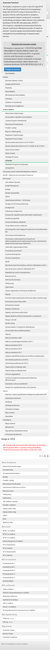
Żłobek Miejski (8, 581)
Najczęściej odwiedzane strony (16, 431)
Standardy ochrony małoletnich (16, 384)
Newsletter (9, 416)
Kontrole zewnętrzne (12, 258)
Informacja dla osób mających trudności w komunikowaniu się (26, 230)
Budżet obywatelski (12, 193)
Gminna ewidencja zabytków (15, 222)
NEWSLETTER (8, 522)
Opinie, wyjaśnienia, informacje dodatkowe (20, 291)
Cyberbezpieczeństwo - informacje (17, 200)
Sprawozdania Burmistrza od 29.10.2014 (19, 142)
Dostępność (9, 208)
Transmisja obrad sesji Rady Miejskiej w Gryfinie (20, 172)
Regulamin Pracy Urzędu (13, 139)
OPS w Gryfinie (8, 603)
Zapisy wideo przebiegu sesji (15, 370)
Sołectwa (8, 99)
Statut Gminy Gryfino (12, 150)
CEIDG (7, 197)
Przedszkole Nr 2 (9, 567)
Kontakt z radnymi (9, 505)
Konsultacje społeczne (13, 251)
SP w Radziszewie (9, 552)
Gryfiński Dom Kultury (10, 600)
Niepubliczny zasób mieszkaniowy (17, 272)
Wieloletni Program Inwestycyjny (16, 164)
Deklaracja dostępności (13, 211)
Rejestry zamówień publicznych (16, 312)
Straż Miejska (10, 73)
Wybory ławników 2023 (13, 338)
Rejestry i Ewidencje (12, 309)
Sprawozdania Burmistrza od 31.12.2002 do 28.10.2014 (24, 146)
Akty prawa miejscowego (14, 113)
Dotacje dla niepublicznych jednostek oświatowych (23, 215)
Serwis (5, 391)
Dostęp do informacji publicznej (16, 204)
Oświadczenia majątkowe (14, 106)
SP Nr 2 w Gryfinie (9, 534)
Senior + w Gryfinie (9, 607)
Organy (5, 77)
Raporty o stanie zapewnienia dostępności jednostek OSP (25, 394)
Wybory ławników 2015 (13, 349)
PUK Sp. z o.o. (8, 622)
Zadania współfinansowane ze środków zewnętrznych (24, 356)
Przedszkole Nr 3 (9, 570)
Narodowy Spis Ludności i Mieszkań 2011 (20, 269)
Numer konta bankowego (12, 466)
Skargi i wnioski (10, 320)
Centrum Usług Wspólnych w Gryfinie (16, 593)
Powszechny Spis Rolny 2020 (15, 302)
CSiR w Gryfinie (8, 589)
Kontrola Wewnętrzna (13, 254)
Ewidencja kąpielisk (12, 218)
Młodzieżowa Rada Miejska (15, 95)
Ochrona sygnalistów (12, 374)
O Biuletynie (7, 420)
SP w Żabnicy (7, 555)
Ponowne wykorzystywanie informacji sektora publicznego (26, 298)
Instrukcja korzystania (13, 398)
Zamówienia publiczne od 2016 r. (17, 360)
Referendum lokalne (12, 305)
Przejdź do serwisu (12, 69)
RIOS (4, 519)
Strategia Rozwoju (11, 157)
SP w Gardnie (7, 548)
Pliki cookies (9, 413)
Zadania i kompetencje (13, 102)
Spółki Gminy (10, 323)
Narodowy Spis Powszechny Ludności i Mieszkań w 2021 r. (26, 265)
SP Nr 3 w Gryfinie (9, 538)
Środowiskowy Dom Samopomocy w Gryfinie (19, 610)
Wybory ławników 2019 (13, 345)
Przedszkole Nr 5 (9, 577)
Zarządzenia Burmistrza (11, 473)
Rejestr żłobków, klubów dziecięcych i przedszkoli (23, 316)
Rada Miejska (10, 91)
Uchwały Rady (8, 470)
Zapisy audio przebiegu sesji (15, 367)
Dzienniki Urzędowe (10, 637)
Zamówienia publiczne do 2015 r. (17, 363)
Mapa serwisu (10, 423)
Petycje (7, 294)
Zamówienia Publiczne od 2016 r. (14, 487)
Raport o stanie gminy (13, 131)
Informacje (6, 179)
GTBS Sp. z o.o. (8, 618)
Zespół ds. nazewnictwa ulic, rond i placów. (20, 387)
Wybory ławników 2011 (13, 352)
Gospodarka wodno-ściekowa (16, 226)
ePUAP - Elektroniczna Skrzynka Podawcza (18, 175)
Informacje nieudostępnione (15, 235)
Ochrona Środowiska (12, 280)
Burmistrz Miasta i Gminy (14, 80)
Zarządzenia (9, 168)
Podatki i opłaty (10, 128)
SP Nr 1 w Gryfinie (9, 531)
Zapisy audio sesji (9, 508)
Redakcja (8, 402)
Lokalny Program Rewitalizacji (15, 121)
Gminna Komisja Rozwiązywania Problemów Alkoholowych (21, 379)
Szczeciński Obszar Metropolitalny (17, 331)
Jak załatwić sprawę (12, 182)
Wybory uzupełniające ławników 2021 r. (19, 341)
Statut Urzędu (10, 153)
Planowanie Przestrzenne (14, 124)
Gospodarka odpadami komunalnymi (18, 117)
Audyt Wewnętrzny (12, 186)
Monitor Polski (8, 634)
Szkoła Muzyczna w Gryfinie (13, 541)
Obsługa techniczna (12, 405)
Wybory (8, 334)
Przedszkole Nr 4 (9, 574)
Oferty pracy (9, 283)
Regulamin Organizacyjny (14, 135)
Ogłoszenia (9, 287)
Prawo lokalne (8, 109)
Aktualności (9, 427)
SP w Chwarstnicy (9, 545)
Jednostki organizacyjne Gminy (16, 247)
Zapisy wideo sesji (9, 512)
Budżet (7, 189)
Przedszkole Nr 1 (9, 563)
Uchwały (8, 160)
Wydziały (8, 88)
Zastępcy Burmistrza (12, 84)
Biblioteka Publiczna (10, 596)
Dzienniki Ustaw (8, 630)
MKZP (7, 262)
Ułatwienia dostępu (12, 409)
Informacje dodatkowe (13, 434)
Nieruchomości (10, 276)
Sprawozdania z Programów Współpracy (20, 327)
